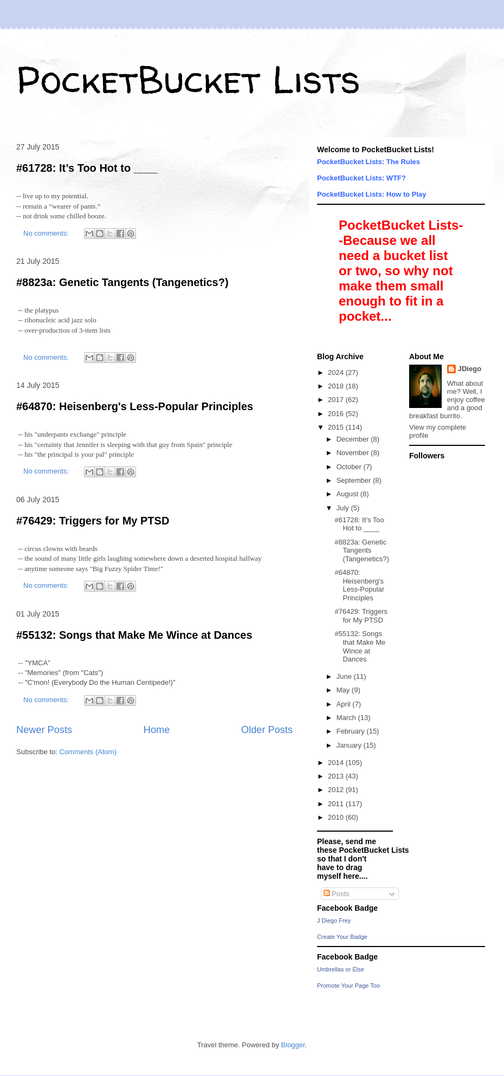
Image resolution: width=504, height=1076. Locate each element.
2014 (337, 763)
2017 (337, 400)
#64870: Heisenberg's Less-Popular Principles (134, 406)
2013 (337, 776)
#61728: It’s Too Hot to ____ (87, 168)
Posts (337, 894)
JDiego (469, 369)
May (344, 690)
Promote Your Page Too (348, 985)
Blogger (293, 1045)
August (348, 494)
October (350, 467)
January (350, 745)
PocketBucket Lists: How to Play (372, 194)
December (354, 439)
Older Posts (267, 729)
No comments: (46, 233)
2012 (337, 790)
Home (157, 729)
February (352, 731)
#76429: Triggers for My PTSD (92, 521)
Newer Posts (44, 729)
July (344, 508)
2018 (337, 386)
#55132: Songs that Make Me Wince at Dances (134, 635)
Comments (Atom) (88, 752)
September (355, 480)
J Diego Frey (334, 920)
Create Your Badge (342, 937)
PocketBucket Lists (188, 79)
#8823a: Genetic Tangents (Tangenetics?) (122, 282)
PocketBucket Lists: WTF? (361, 178)
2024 (337, 372)
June (345, 676)
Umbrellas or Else (340, 969)
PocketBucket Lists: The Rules (368, 162)
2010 (337, 817)
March (347, 718)
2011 (337, 804)
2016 (337, 414)
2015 (337, 427)
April (345, 704)
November (354, 453)
